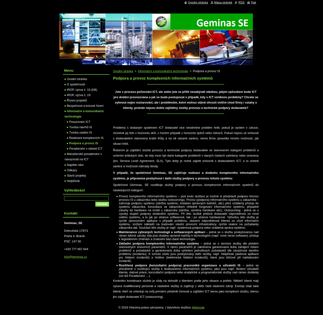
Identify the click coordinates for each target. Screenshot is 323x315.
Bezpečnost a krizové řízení (85, 105)
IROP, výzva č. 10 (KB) (82, 89)
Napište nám (75, 165)
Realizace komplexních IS (86, 138)
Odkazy (72, 170)
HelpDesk (73, 181)
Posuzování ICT (79, 122)
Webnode (198, 307)
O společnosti (76, 84)
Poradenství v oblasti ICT (86, 148)
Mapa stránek (223, 2)
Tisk (253, 2)
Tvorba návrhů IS (80, 127)
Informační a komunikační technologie (163, 71)
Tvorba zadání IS (80, 132)
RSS (241, 2)
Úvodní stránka (123, 71)
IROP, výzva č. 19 (78, 95)
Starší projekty (76, 175)
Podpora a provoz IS (83, 143)
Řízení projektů (77, 100)
